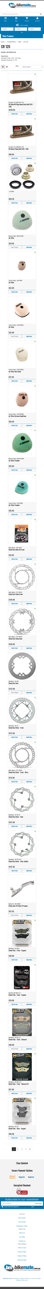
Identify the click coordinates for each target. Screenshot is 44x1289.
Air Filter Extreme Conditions (17, 416)
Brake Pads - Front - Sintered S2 (19, 1084)
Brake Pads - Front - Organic (17, 950)
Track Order (22, 1222)
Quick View (29, 114)
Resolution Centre (21, 1226)
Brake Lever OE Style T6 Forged (18, 906)
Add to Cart (15, 114)
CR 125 (25, 42)
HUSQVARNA (11, 42)
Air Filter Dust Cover (15, 372)
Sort (17, 66)
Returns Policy (22, 1256)
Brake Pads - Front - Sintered (18, 1039)
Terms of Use (22, 1248)
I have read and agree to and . (22, 1206)
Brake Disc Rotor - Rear (16, 817)
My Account (21, 1218)
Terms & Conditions (25, 1206)
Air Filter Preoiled (14, 461)
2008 (19, 42)
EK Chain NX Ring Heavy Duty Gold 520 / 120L (21, 105)
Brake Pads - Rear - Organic (17, 1129)
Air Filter (11, 238)
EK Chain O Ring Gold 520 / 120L (18, 149)
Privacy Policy (38, 1206)
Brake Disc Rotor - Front (16, 728)
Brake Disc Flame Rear (15, 639)
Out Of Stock (14, 247)
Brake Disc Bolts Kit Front (16, 550)
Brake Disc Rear (13, 683)
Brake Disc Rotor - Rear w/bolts (18, 861)
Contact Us (22, 1241)
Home (3, 42)
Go (22, 32)
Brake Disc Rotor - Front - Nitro (18, 772)
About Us (22, 1233)
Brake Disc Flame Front (16, 594)
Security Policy (22, 1260)
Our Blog (22, 1237)
